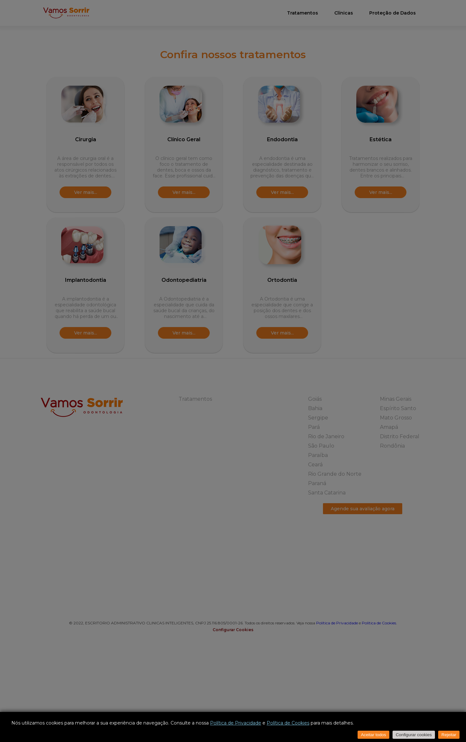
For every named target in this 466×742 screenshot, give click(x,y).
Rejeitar (448, 734)
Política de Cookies (288, 723)
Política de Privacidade (235, 723)
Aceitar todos (373, 734)
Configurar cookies (414, 734)
